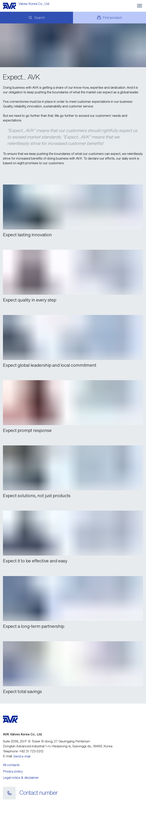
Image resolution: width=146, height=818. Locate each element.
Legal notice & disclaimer (21, 777)
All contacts (11, 765)
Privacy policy (13, 771)
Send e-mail (22, 756)
